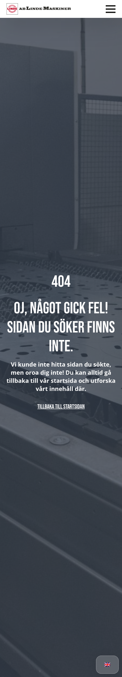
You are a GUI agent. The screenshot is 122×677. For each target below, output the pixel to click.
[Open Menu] (110, 9)
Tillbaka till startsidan (61, 406)
